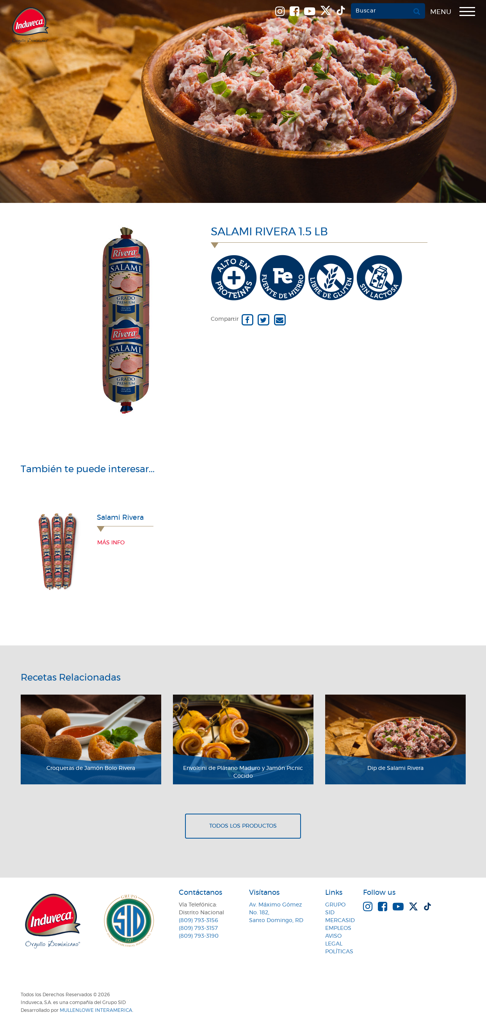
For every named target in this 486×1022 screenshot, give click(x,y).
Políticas (339, 951)
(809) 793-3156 (198, 920)
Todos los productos (243, 826)
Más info (111, 543)
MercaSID (340, 920)
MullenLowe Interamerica (96, 1010)
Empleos (338, 928)
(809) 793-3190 (199, 936)
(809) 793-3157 (198, 928)
